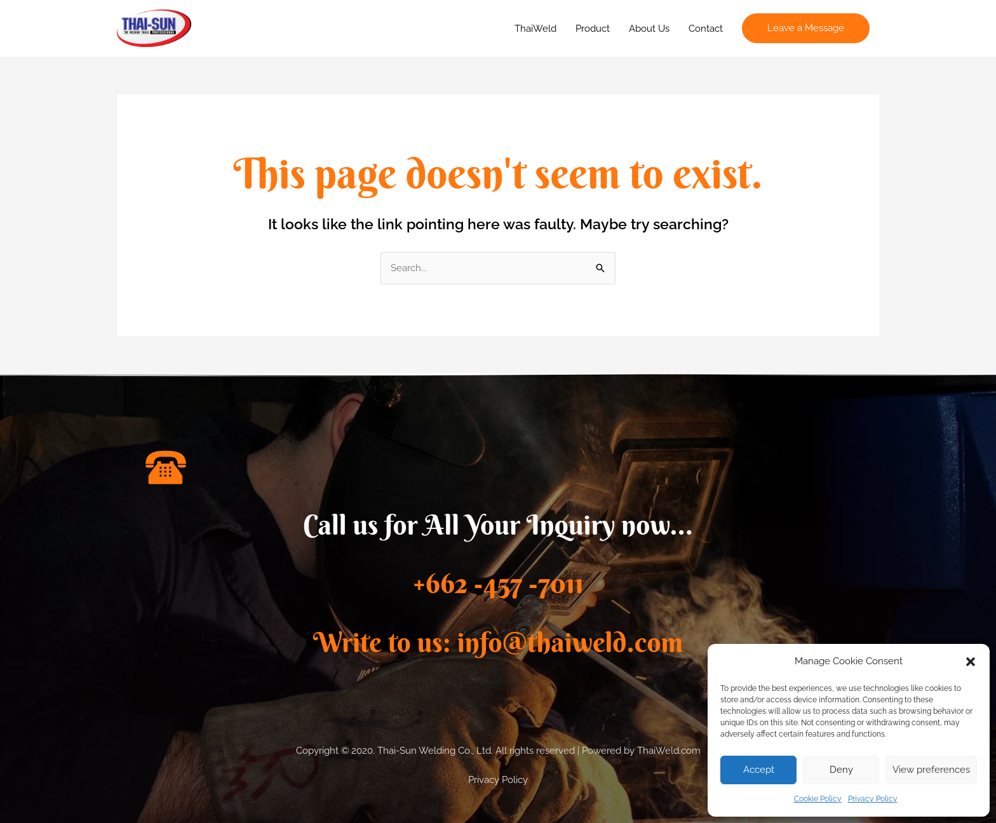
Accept (758, 769)
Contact (706, 28)
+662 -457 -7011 (498, 583)
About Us (649, 28)
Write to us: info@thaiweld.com (498, 642)
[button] (970, 661)
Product (592, 28)
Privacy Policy (873, 798)
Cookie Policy (818, 798)
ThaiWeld (535, 28)
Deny (841, 769)
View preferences (931, 769)
